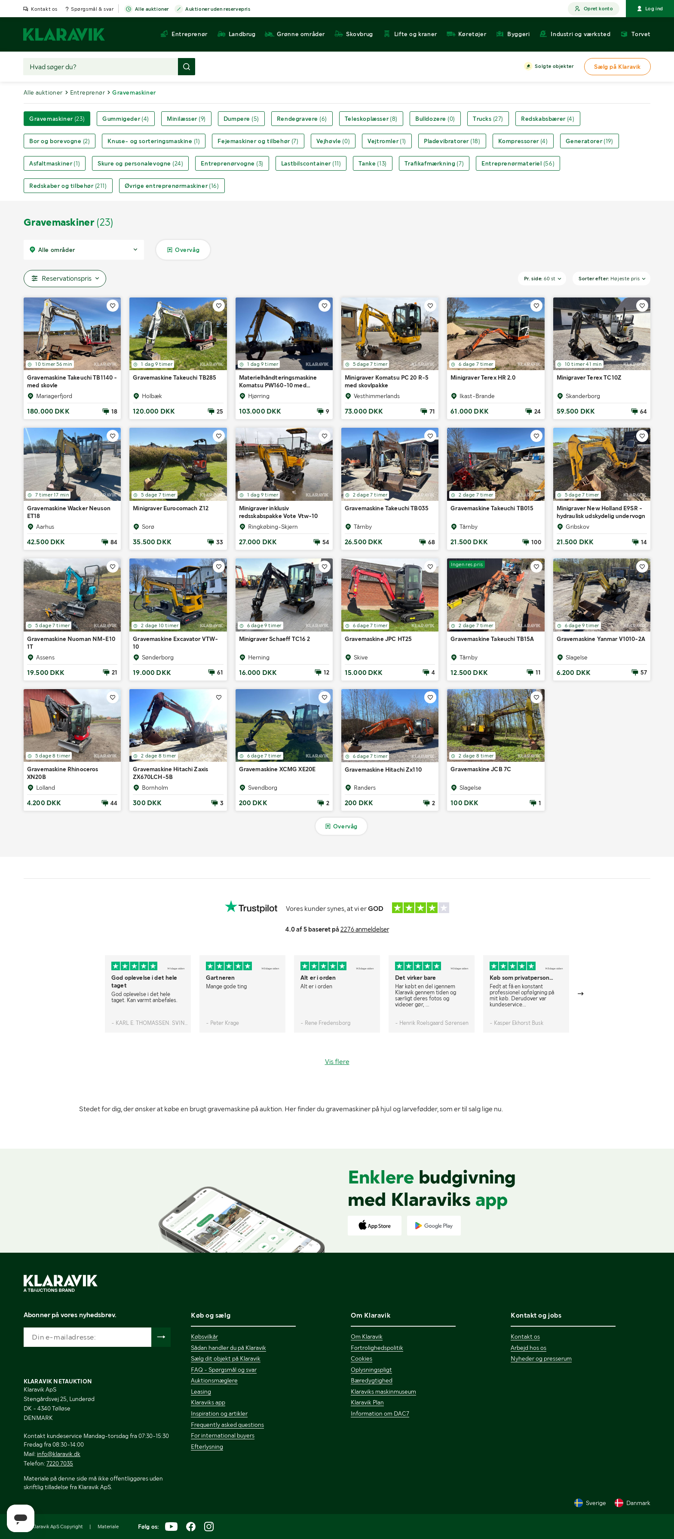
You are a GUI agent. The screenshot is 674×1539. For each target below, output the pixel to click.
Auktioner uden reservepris (218, 9)
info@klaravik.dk (58, 1453)
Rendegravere (302, 119)
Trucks (488, 119)
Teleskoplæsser (371, 119)
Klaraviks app (208, 1402)
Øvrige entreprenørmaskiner (172, 186)
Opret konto (593, 9)
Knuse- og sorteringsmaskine (153, 141)
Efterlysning (207, 1446)
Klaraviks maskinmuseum (383, 1391)
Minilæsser (186, 119)
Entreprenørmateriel (518, 163)
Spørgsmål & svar (92, 9)
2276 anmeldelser (364, 929)
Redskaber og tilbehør (68, 186)
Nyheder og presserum (541, 1358)
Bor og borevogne (59, 141)
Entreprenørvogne (232, 163)
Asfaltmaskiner (54, 163)
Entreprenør (87, 92)
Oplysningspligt (371, 1369)
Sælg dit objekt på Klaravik (225, 1358)
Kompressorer (523, 141)
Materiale (108, 1527)
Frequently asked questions (227, 1424)
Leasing (201, 1391)
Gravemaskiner (57, 119)
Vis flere (337, 1062)
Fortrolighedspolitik (377, 1347)
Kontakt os (44, 9)
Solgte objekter (554, 67)
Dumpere (241, 119)
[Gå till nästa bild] (581, 993)
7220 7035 (59, 1463)
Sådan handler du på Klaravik (228, 1347)
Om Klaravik (367, 1336)
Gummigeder (125, 119)
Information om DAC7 (380, 1413)
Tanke (372, 163)
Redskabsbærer (548, 119)
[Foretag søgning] (186, 66)
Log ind (650, 8)
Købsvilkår (204, 1336)
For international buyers (222, 1435)
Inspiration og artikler (219, 1413)
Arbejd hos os (528, 1347)
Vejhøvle (333, 141)
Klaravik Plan (367, 1402)
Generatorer (589, 141)
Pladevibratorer (452, 141)
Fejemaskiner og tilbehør (258, 141)
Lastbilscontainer (311, 163)
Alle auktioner (152, 9)
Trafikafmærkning (434, 163)
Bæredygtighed (371, 1380)
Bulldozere (435, 119)
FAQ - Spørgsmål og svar (224, 1369)
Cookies (361, 1358)
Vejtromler (387, 141)
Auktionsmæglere (214, 1380)
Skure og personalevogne (140, 163)
